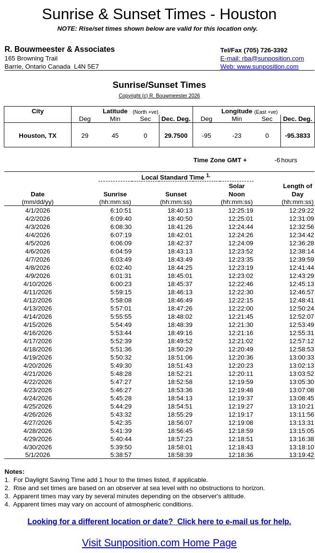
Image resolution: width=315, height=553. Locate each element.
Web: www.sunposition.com (259, 66)
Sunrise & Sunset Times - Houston (159, 14)
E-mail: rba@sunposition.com (262, 58)
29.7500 (175, 135)
